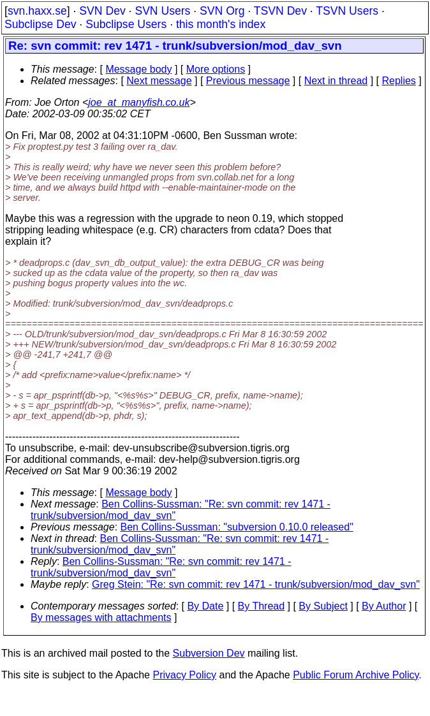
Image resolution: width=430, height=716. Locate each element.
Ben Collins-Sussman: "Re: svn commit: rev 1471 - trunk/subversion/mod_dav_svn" (161, 567)
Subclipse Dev (40, 24)
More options (216, 69)
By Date (205, 606)
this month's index (220, 24)
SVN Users (162, 10)
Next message (158, 80)
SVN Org (222, 10)
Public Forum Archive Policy (356, 674)
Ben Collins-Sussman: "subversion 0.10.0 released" (237, 527)
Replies (399, 80)
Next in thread (336, 80)
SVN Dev (102, 10)
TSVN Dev (280, 10)
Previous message (248, 80)
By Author (384, 606)
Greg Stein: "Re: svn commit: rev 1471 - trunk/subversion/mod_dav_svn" (256, 584)
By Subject (323, 606)
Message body (138, 69)
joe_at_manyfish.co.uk (138, 102)
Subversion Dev (209, 653)
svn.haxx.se (37, 10)
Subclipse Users (126, 24)
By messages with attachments (101, 617)
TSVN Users (347, 10)
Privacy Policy (184, 674)
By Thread (261, 606)
